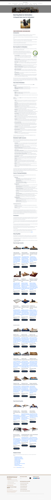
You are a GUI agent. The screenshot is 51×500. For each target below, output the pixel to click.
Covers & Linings (31, 4)
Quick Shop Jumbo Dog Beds (23, 489)
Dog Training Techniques (18, 467)
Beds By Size (15, 4)
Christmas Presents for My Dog (19, 464)
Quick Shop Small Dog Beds (23, 484)
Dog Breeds (9, 3)
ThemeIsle (43, 498)
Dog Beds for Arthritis (17, 466)
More (34, 4)
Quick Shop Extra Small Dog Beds (11, 495)
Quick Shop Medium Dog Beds (23, 486)
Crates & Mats (26, 4)
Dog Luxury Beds (19, 473)
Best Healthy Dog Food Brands (19, 463)
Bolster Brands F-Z (40, 3)
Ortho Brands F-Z (27, 3)
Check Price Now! (17, 295)
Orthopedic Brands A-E (21, 3)
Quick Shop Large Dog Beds (33, 495)
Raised (31, 3)
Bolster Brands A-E (35, 3)
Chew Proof (19, 4)
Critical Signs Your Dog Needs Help (19, 465)
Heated (23, 4)
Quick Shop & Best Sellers (15, 3)
